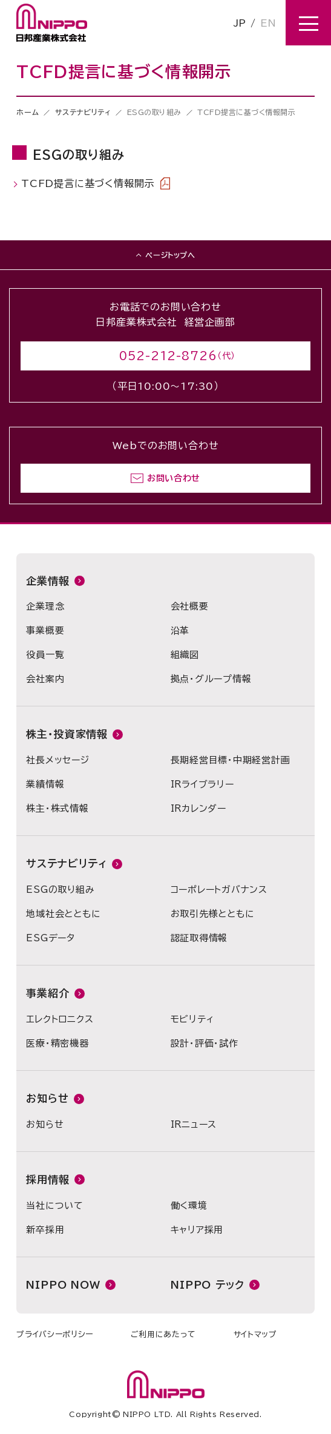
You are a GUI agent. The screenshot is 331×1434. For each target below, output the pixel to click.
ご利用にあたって (163, 1334)
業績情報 (45, 784)
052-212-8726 (168, 355)
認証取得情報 (199, 937)
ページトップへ (170, 254)
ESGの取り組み (60, 889)
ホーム (27, 112)
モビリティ (192, 1019)
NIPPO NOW (63, 1285)
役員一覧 (45, 654)
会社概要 (190, 606)
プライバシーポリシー (54, 1334)
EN (268, 23)
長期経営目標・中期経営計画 (230, 760)
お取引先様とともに (213, 913)
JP (240, 23)
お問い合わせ (173, 478)
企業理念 (45, 606)
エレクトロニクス (59, 1019)
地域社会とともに (63, 913)
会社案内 (45, 678)
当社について (55, 1205)
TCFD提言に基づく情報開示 (95, 183)
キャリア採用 (197, 1229)
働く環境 (189, 1205)
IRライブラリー (202, 784)
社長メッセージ (57, 760)
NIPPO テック (207, 1285)
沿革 (180, 630)
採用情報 (47, 1179)
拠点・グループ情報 (211, 678)
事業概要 (45, 630)
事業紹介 (47, 993)
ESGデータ (50, 937)
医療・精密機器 (57, 1043)
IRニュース (194, 1124)
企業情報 (47, 581)
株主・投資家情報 (67, 734)
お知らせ (47, 1098)
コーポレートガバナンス (219, 889)
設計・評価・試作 (204, 1043)
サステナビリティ (83, 112)
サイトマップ (255, 1334)
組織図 (185, 654)
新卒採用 (45, 1229)
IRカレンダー (198, 808)
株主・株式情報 (57, 808)
